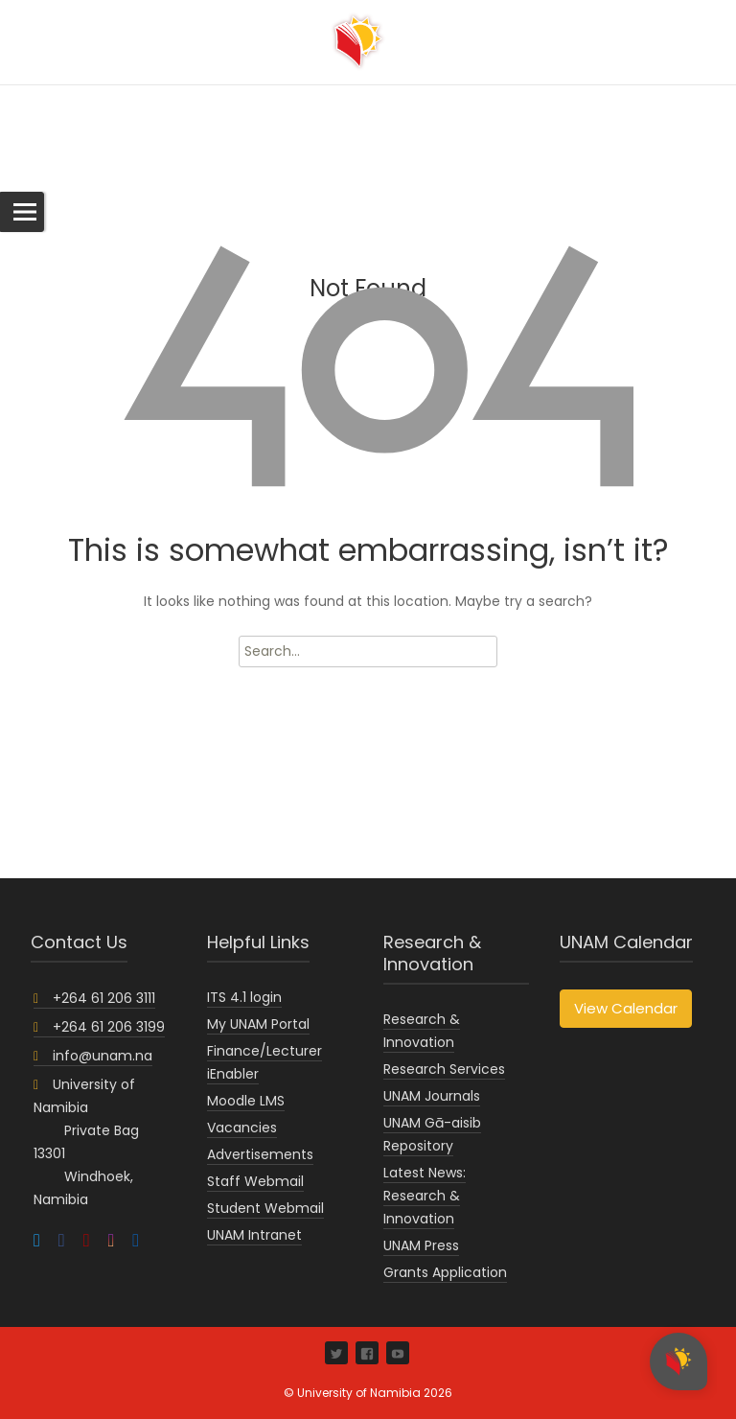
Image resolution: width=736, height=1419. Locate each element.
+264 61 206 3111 (94, 998)
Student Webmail (265, 1208)
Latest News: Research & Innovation (424, 1195)
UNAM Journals (431, 1095)
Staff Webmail (255, 1181)
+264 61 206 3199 (99, 1026)
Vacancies (242, 1127)
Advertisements (260, 1154)
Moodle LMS (246, 1100)
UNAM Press (421, 1245)
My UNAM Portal (258, 1024)
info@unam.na (93, 1055)
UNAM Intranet (254, 1235)
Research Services (444, 1069)
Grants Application (445, 1272)
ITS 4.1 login (244, 997)
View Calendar (626, 1008)
